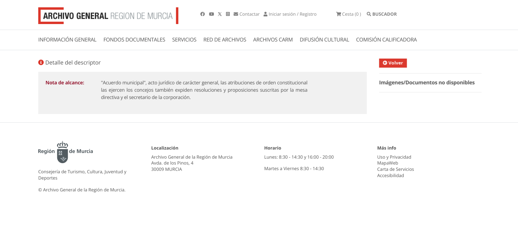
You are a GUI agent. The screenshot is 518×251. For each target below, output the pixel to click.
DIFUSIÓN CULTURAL (324, 39)
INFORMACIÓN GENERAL (67, 39)
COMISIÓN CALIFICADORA (386, 39)
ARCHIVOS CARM (273, 39)
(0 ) (348, 14)
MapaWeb (387, 163)
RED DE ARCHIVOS (224, 39)
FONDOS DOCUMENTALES (134, 39)
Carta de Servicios (395, 169)
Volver (397, 63)
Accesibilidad (390, 175)
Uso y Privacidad (394, 157)
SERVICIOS (184, 39)
